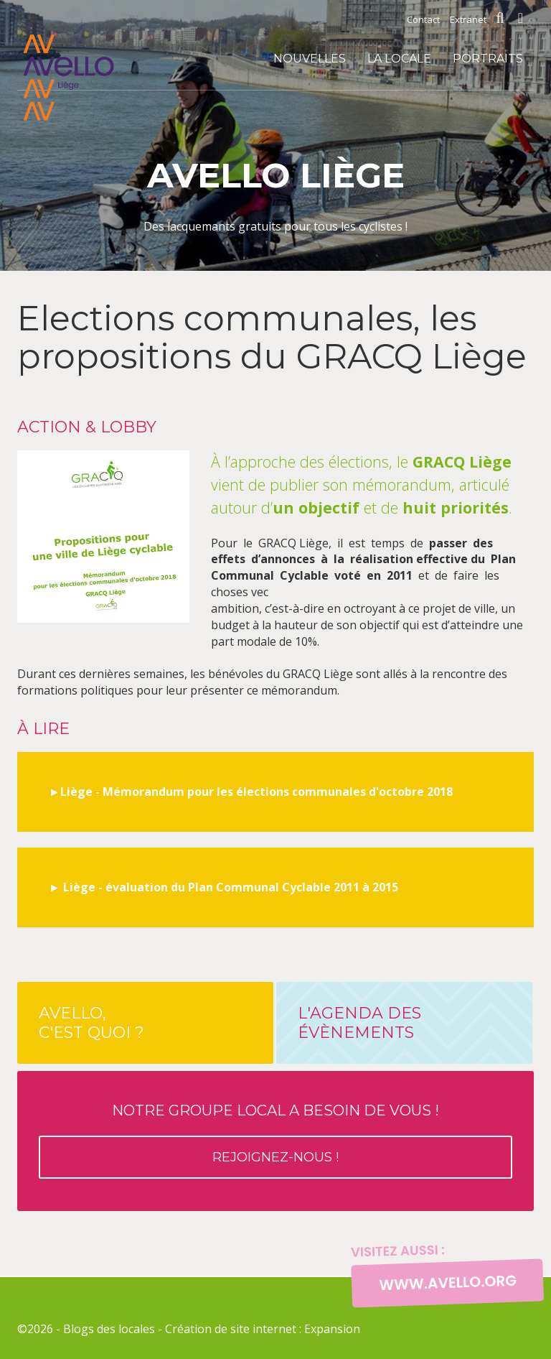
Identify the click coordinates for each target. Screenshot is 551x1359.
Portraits (488, 58)
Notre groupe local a (275, 1140)
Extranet (468, 19)
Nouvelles (309, 58)
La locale (399, 58)
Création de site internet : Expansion (262, 1329)
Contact (423, 19)
